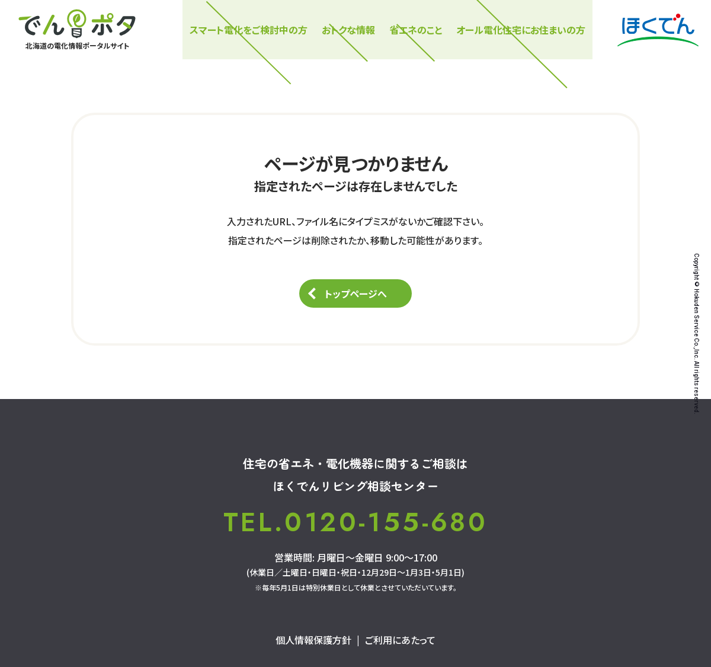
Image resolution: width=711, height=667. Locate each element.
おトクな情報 (348, 30)
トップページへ (356, 293)
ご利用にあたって (400, 640)
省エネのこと (415, 30)
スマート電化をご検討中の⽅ (249, 30)
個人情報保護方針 (313, 640)
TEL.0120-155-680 (355, 522)
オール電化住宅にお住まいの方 (520, 30)
